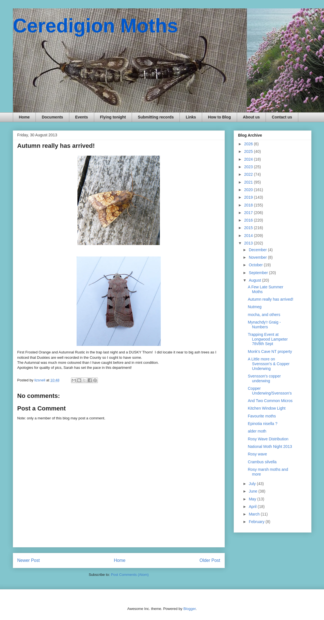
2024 (249, 159)
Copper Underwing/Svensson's (270, 390)
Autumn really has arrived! (270, 299)
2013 (249, 243)
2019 (249, 197)
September (259, 272)
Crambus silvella (262, 462)
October (256, 265)
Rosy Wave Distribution (268, 439)
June (253, 491)
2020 (249, 189)
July (253, 483)
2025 (249, 151)
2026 (249, 144)
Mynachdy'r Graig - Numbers (264, 324)
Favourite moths (262, 416)
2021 (249, 182)
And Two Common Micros (270, 400)
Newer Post (28, 560)
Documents (52, 117)
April (253, 506)
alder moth (257, 431)
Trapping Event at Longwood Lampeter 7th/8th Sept (268, 339)
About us (251, 117)
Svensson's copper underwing (264, 378)
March (255, 514)
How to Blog (219, 117)
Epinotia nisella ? (262, 423)
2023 (249, 167)
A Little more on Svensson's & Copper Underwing (268, 364)
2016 (249, 220)
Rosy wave (257, 454)
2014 (249, 235)
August (255, 280)
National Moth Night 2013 (270, 446)
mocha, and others (264, 314)
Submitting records (156, 117)
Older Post (210, 560)
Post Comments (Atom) (130, 575)
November (258, 257)
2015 (249, 227)
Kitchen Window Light (266, 408)
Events (81, 117)
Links (191, 117)
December (258, 250)
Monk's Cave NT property (270, 351)
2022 (249, 174)
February (257, 521)
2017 (249, 212)
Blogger (189, 609)
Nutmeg (254, 307)
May (253, 499)
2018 (249, 205)
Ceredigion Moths (95, 26)
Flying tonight (113, 117)
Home (24, 117)
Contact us (282, 117)
